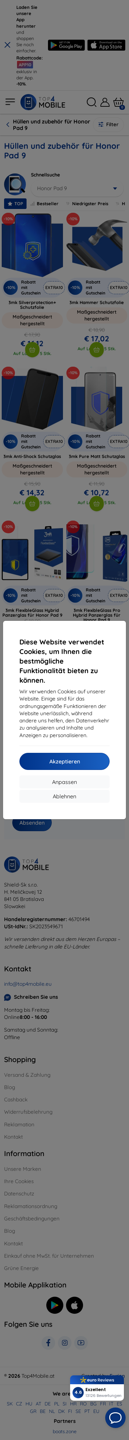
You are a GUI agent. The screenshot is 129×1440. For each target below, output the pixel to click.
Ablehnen (64, 796)
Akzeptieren (64, 761)
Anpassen (64, 781)
